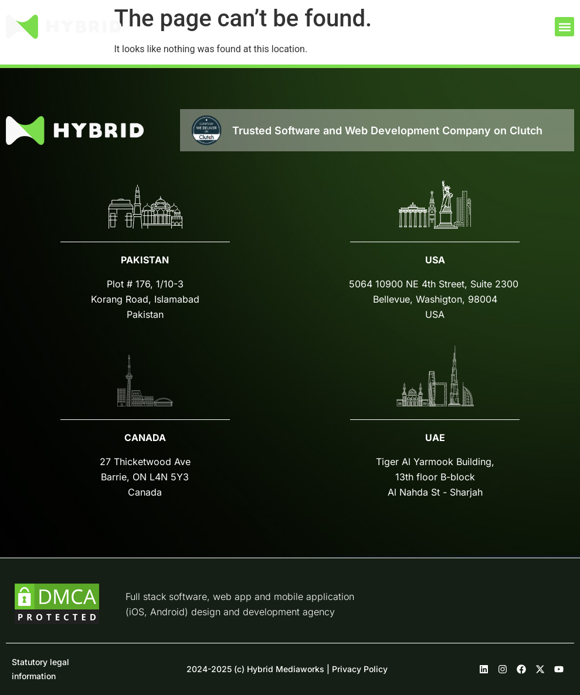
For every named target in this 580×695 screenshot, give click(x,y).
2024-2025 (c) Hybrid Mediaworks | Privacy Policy (287, 669)
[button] (564, 26)
